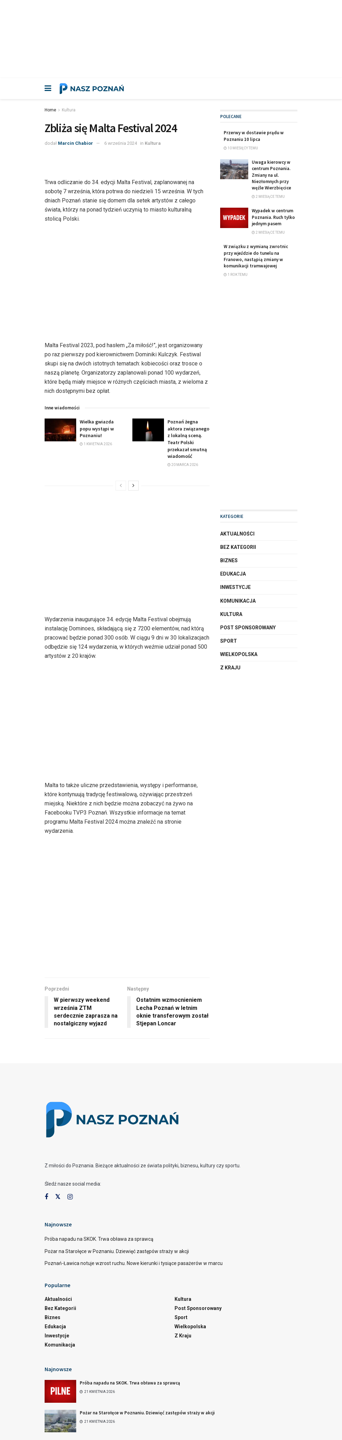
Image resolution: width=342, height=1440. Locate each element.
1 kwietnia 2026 (96, 444)
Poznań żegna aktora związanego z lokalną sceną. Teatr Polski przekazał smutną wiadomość (188, 439)
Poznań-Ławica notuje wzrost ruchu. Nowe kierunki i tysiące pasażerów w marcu (134, 1263)
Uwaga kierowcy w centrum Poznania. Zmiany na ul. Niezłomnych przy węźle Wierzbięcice (271, 175)
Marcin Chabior (75, 143)
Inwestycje (235, 587)
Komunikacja (238, 601)
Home (50, 110)
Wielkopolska (238, 654)
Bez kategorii (238, 547)
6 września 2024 (120, 143)
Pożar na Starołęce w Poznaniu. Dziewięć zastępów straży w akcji (117, 1251)
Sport (228, 641)
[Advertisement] (171, 38)
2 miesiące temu (268, 197)
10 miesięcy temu (241, 148)
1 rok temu (236, 275)
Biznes (229, 560)
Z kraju (230, 667)
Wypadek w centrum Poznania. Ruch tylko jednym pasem (273, 217)
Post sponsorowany (248, 627)
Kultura (68, 110)
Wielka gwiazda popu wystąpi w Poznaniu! (97, 429)
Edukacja (233, 574)
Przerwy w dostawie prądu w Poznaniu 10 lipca (254, 136)
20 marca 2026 (182, 465)
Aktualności (237, 534)
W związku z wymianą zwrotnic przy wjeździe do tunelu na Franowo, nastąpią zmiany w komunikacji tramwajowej (256, 256)
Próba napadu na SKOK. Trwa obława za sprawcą (99, 1239)
